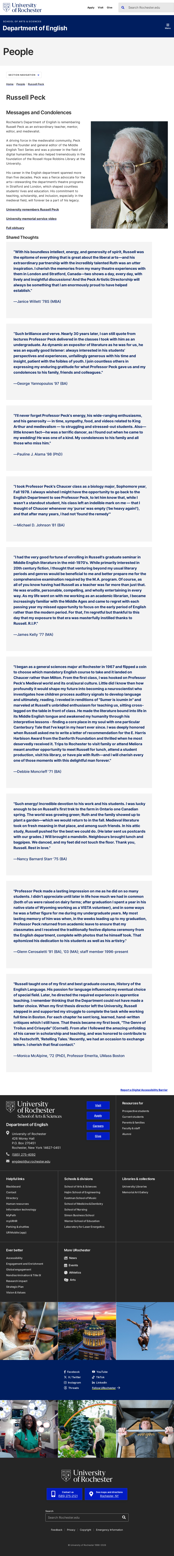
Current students (133, 1117)
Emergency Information (109, 1529)
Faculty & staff (131, 1128)
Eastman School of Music (80, 1198)
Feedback (56, 1529)
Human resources (17, 1204)
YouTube (100, 1372)
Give (109, 7)
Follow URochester (106, 1388)
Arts (69, 1280)
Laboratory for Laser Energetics (84, 1227)
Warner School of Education (82, 1221)
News (70, 1258)
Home (9, 84)
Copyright (85, 1529)
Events (71, 1265)
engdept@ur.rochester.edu (31, 1161)
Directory (12, 1198)
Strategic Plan (15, 1286)
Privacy (71, 1529)
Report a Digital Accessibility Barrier (144, 1090)
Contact (11, 1192)
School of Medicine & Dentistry (83, 1204)
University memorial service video (31, 219)
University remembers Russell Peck (32, 209)
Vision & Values (16, 1292)
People (20, 84)
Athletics (72, 1272)
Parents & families (133, 1122)
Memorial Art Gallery (135, 1192)
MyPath (11, 1215)
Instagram (72, 1382)
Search (49, 1511)
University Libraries (134, 1186)
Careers (98, 1126)
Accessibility (14, 1258)
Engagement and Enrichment (24, 1263)
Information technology (21, 1209)
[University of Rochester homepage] (22, 7)
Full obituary (15, 228)
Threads (71, 1388)
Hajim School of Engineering (82, 1192)
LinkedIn (99, 1382)
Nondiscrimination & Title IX (23, 1275)
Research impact (16, 1281)
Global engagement (18, 1269)
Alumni (126, 1134)
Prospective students (135, 1111)
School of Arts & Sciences (22, 21)
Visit (100, 7)
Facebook (72, 1372)
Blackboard (13, 1186)
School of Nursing (75, 1209)
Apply (91, 7)
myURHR (11, 1221)
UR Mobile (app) (16, 1232)
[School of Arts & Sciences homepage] (34, 1109)
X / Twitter (72, 1377)
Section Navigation (23, 74)
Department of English (35, 28)
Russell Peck (36, 84)
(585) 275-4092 (24, 1154)
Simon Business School (79, 1215)
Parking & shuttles (17, 1227)
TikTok (98, 1377)
